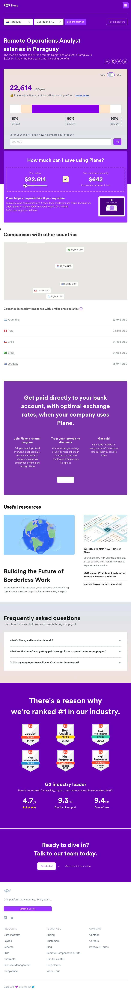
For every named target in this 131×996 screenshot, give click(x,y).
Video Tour (53, 971)
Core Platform (12, 934)
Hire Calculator (55, 959)
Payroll (8, 940)
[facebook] (113, 61)
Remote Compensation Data (63, 952)
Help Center (54, 965)
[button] (65, 268)
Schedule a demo (28, 908)
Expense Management (17, 965)
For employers (117, 21)
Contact (94, 934)
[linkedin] (125, 61)
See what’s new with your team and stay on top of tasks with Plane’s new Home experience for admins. (105, 561)
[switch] (111, 75)
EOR (6, 952)
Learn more (82, 95)
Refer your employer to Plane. (22, 210)
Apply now (65, 480)
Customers (53, 940)
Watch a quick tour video (78, 866)
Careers (94, 940)
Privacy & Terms (99, 946)
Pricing (51, 934)
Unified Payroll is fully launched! (103, 583)
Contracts (9, 959)
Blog (49, 946)
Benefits (9, 946)
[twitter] (119, 61)
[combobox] (6, 22)
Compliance (11, 971)
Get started (47, 866)
